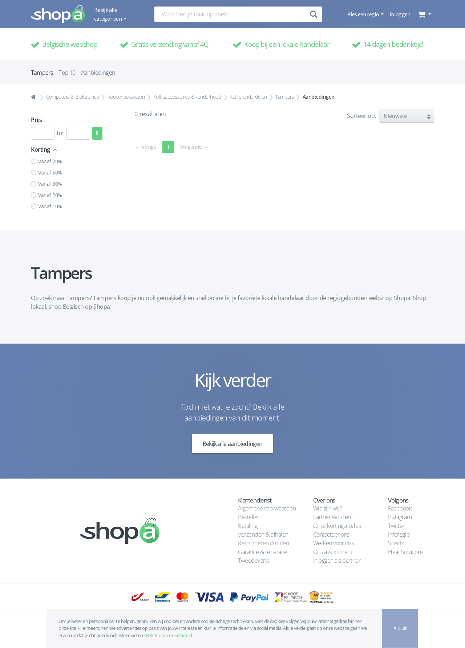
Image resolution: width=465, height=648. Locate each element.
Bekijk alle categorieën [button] (108, 14)
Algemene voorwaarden (267, 508)
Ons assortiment (332, 552)
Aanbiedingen (98, 73)
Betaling (247, 526)
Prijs (36, 120)
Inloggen (400, 14)
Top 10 (66, 73)
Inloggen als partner (336, 561)
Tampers (284, 96)
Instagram (400, 517)
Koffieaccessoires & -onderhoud (187, 96)
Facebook (400, 508)
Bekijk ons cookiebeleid (169, 635)
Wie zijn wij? (327, 508)
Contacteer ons (331, 534)
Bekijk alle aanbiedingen (233, 444)
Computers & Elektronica (72, 96)
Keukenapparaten (126, 96)
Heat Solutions (406, 552)
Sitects (396, 543)
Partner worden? (333, 517)
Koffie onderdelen (248, 96)
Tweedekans (253, 561)
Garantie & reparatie (262, 552)
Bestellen (249, 517)
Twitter (396, 526)
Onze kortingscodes (337, 526)
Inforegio (399, 534)
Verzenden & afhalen (263, 534)
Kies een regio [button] (363, 14)
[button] (423, 14)
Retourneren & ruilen (263, 543)
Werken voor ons (333, 543)
